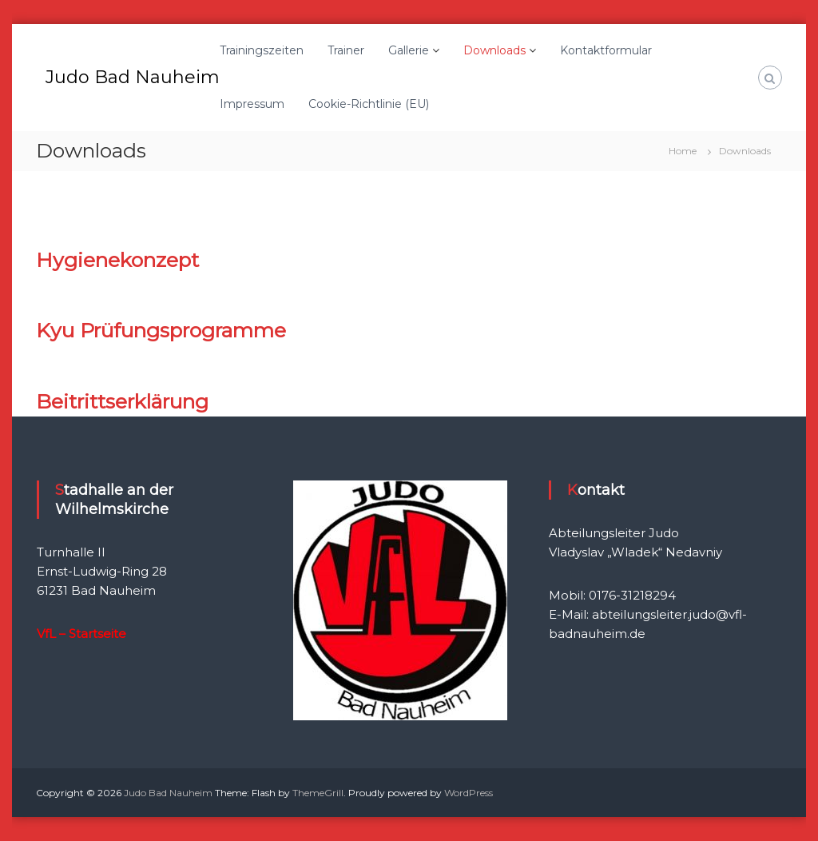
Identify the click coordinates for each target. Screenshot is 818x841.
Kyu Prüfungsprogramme (161, 330)
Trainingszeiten (262, 50)
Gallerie (408, 50)
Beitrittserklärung (122, 401)
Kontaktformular (606, 50)
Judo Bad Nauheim (133, 77)
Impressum (252, 104)
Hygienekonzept (117, 260)
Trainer (346, 50)
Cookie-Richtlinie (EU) (368, 104)
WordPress (468, 793)
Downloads (494, 50)
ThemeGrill (317, 793)
